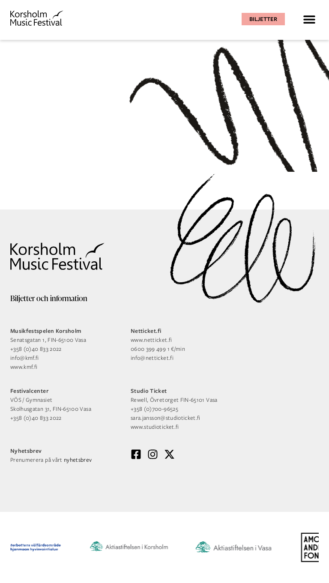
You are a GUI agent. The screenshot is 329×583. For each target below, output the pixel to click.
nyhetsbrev (78, 460)
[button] (309, 19)
